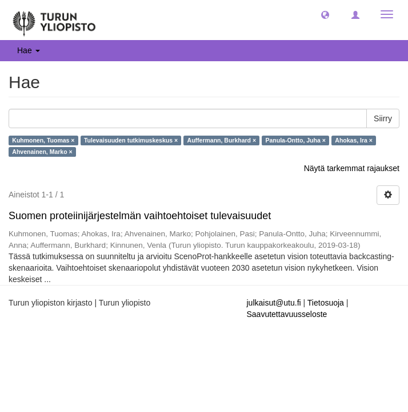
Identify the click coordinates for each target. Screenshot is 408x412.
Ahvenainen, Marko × (42, 151)
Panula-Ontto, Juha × (296, 140)
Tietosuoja (325, 302)
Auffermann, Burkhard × (221, 140)
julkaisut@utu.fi (274, 302)
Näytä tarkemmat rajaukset (351, 168)
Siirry (383, 118)
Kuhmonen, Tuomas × (43, 140)
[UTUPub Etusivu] (54, 20)
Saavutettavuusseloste (287, 314)
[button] (325, 14)
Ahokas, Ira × (354, 140)
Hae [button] (28, 50)
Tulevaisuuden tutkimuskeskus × (131, 140)
